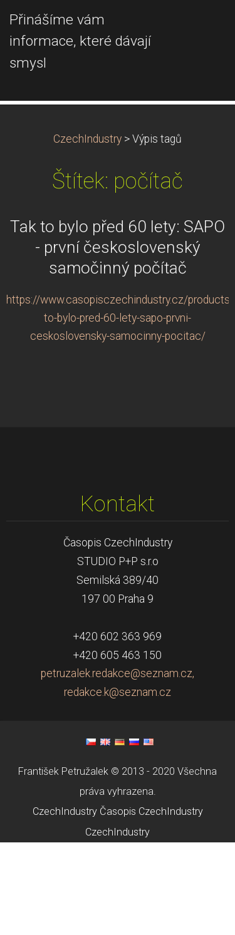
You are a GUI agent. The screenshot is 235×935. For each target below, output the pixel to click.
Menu (200, 28)
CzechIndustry (87, 231)
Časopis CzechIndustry (151, 904)
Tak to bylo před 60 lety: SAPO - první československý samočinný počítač (117, 340)
